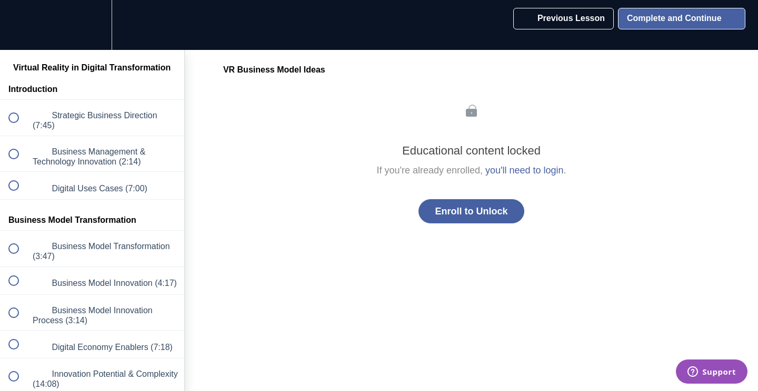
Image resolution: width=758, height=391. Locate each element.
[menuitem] (92, 25)
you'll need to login (524, 170)
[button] (19, 25)
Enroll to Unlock (471, 211)
